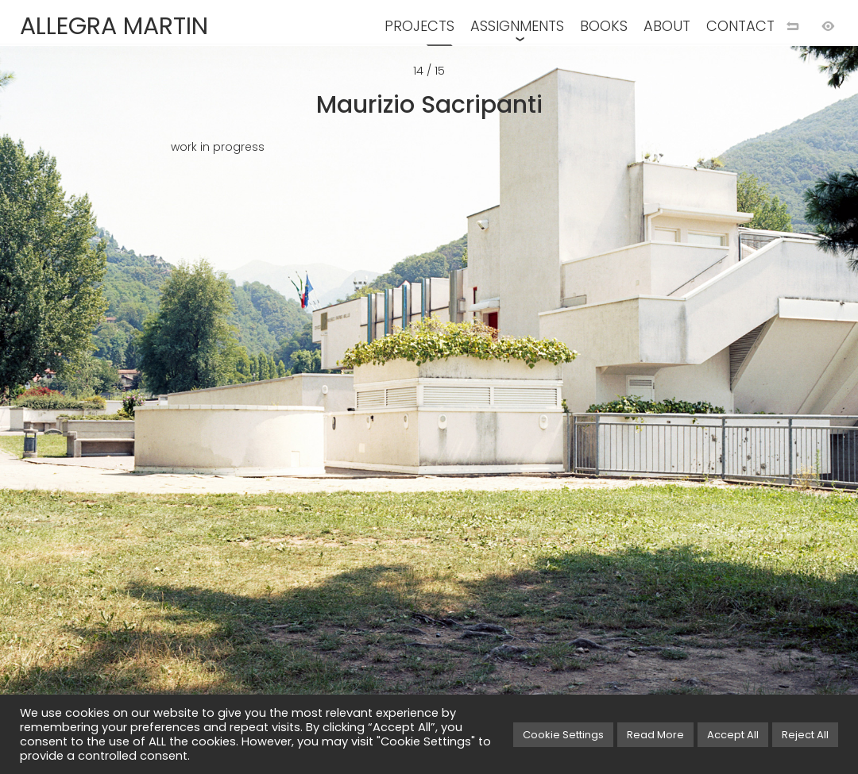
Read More (655, 734)
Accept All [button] (733, 734)
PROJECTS (419, 26)
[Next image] (643, 412)
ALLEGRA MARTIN (114, 26)
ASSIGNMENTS (517, 26)
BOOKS (604, 26)
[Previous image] (214, 412)
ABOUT (667, 26)
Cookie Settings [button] (563, 734)
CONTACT (740, 26)
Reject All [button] (805, 734)
